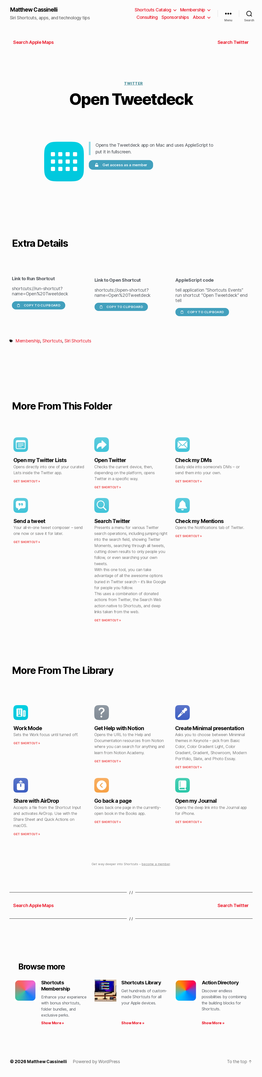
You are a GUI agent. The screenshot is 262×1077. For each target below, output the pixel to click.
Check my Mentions (199, 521)
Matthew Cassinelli (35, 10)
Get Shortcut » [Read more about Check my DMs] (188, 482)
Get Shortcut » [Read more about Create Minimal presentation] (188, 768)
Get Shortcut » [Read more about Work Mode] (26, 743)
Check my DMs (193, 460)
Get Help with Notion (119, 728)
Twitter (133, 83)
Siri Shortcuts (78, 341)
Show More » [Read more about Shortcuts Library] (132, 1024)
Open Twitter (110, 460)
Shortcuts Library (142, 983)
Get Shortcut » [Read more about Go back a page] (107, 822)
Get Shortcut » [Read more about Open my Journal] (188, 822)
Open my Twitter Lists (39, 460)
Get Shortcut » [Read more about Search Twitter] (107, 621)
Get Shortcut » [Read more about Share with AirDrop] (26, 834)
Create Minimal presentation (209, 728)
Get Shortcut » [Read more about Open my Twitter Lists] (26, 482)
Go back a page (112, 801)
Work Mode (27, 728)
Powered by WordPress (97, 1063)
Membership (192, 10)
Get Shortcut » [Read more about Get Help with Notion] (107, 761)
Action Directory (221, 983)
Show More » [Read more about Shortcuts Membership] (52, 1024)
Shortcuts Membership (56, 986)
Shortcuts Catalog (153, 10)
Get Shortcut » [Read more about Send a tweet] (26, 542)
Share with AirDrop (36, 801)
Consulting (147, 17)
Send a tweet (29, 521)
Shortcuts (52, 341)
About (199, 17)
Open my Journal (196, 801)
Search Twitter (112, 521)
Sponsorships (175, 17)
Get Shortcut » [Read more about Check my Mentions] (188, 536)
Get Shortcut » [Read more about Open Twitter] (107, 488)
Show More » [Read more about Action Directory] (213, 1024)
